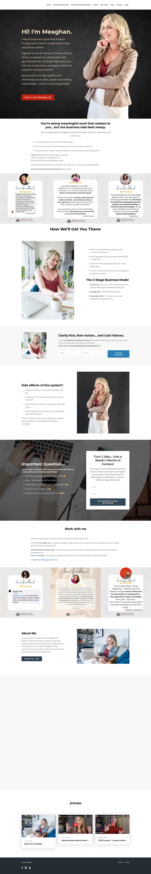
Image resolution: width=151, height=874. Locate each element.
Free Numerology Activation (81, 5)
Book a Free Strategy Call (38, 97)
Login (126, 5)
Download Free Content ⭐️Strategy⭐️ (108, 502)
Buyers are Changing (33, 844)
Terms (119, 862)
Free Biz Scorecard (118, 354)
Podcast (119, 5)
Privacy (126, 862)
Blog (112, 5)
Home (48, 5)
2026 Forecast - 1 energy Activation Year (115, 840)
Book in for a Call (32, 659)
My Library (104, 5)
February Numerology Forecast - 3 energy (78, 840)
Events (95, 5)
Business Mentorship (61, 5)
